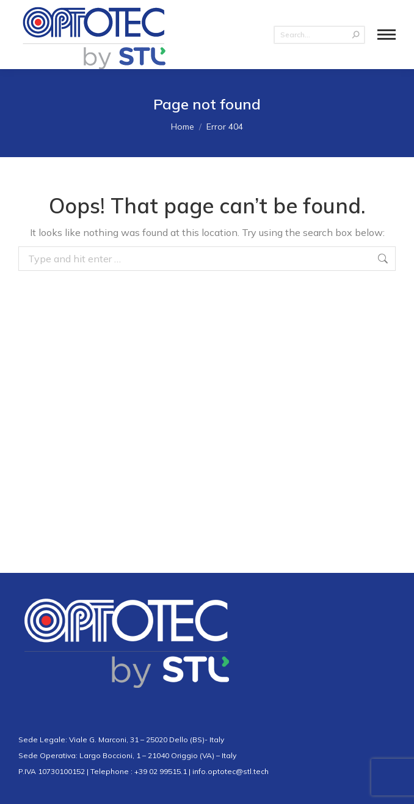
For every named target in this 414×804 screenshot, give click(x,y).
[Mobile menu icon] (386, 34)
